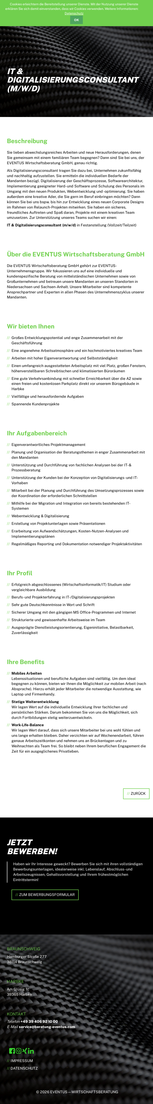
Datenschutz (74, 13)
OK (76, 20)
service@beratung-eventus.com (47, 1027)
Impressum (22, 1061)
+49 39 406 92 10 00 (39, 1021)
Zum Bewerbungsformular (47, 895)
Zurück (138, 793)
